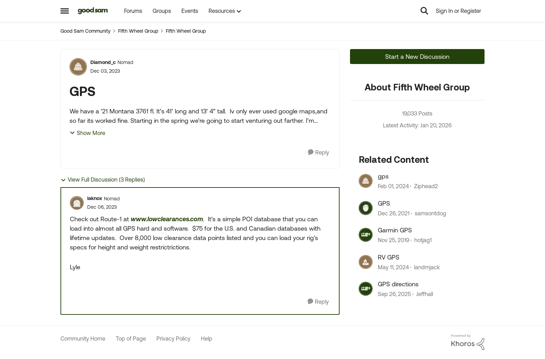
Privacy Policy (173, 338)
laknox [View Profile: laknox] (94, 198)
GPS (384, 203)
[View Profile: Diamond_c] (78, 66)
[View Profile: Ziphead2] (366, 181)
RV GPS (388, 257)
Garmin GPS (395, 230)
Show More (87, 133)
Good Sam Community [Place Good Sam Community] (85, 31)
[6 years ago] (393, 240)
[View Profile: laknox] (77, 203)
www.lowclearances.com (167, 219)
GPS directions (398, 284)
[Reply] (319, 152)
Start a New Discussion (417, 56)
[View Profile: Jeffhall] (366, 289)
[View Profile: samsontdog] (366, 208)
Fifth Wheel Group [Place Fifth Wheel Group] (138, 31)
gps (383, 176)
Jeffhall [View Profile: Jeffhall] (424, 294)
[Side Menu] (64, 11)
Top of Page (131, 338)
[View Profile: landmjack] (366, 262)
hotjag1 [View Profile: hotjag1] (423, 240)
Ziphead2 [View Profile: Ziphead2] (426, 186)
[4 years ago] (393, 213)
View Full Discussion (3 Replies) (102, 179)
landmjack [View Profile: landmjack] (427, 267)
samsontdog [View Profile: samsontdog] (430, 213)
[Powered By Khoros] (468, 342)
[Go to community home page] (93, 11)
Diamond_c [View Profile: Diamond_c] (103, 62)
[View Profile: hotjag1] (366, 235)
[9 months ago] (394, 294)
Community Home (82, 338)
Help (206, 338)
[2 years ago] (393, 186)
